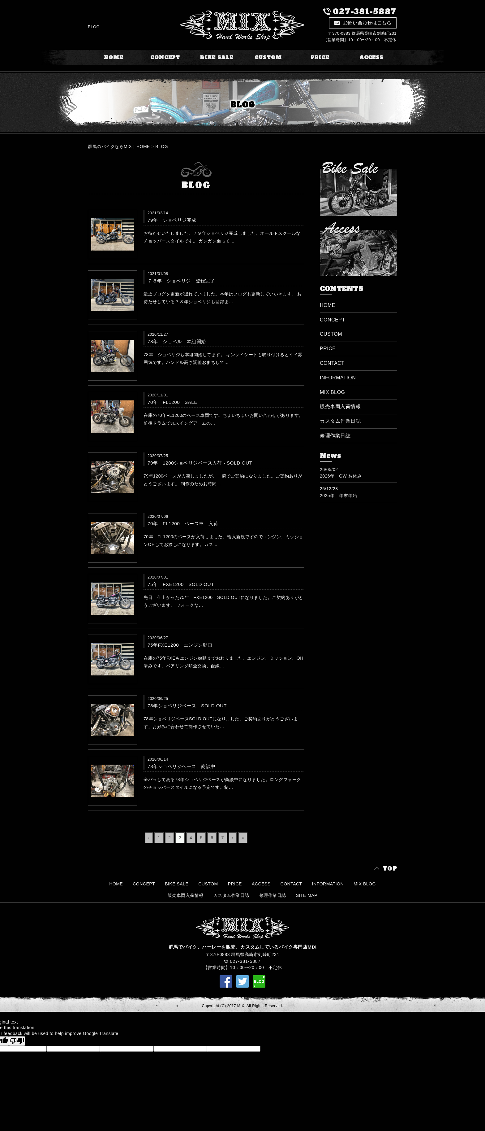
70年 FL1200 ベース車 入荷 (183, 523)
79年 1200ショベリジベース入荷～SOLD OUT (200, 462)
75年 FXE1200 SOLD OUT (181, 584)
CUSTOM (268, 57)
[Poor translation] (17, 1041)
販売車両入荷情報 (340, 406)
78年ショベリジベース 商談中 (182, 766)
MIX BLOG (332, 392)
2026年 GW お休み (341, 476)
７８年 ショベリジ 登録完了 (181, 280)
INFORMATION (338, 377)
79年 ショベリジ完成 (172, 220)
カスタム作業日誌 (340, 421)
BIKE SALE (216, 57)
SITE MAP (306, 895)
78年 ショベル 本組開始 (177, 341)
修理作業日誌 (335, 435)
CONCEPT (165, 57)
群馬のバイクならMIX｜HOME (119, 146)
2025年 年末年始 (338, 495)
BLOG (161, 146)
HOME (113, 57)
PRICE (320, 57)
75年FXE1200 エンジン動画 (180, 645)
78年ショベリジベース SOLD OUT (187, 705)
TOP (390, 868)
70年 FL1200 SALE (172, 402)
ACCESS (371, 57)
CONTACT (332, 363)
